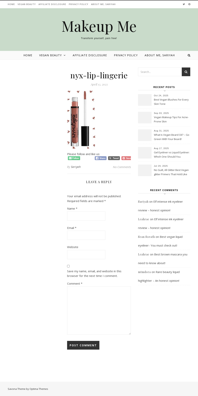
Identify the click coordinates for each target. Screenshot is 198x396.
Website (72, 247)
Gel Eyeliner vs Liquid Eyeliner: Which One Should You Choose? (171, 155)
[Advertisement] (164, 334)
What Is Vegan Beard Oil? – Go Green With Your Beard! (171, 137)
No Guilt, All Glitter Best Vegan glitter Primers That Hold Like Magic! (171, 172)
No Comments (122, 167)
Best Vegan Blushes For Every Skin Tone (171, 102)
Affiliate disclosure (52, 4)
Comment (74, 283)
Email (71, 228)
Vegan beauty (27, 4)
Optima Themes (39, 389)
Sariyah (76, 167)
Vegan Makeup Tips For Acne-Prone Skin (171, 119)
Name (72, 208)
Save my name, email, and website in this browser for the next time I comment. (94, 273)
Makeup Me (99, 26)
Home (11, 4)
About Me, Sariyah (103, 4)
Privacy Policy (78, 4)
